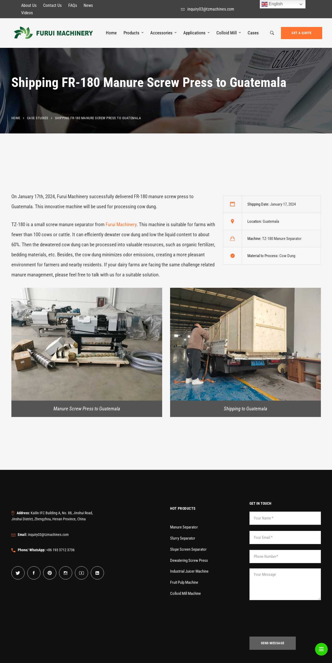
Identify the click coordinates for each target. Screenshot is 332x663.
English (272, 4)
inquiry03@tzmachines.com (43, 534)
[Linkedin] (97, 572)
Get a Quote (302, 33)
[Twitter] (18, 572)
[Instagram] (65, 572)
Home (15, 118)
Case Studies (37, 118)
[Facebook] (33, 572)
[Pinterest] (49, 572)
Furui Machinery (121, 224)
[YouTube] (81, 572)
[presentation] (289, 621)
